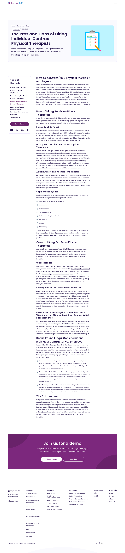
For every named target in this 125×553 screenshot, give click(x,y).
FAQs (111, 493)
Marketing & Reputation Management (32, 501)
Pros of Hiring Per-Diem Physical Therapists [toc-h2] (18, 97)
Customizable (52, 503)
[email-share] (11, 130)
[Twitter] (96, 543)
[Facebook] (99, 543)
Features (50, 490)
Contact (112, 502)
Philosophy (113, 496)
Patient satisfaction (43, 291)
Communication (30, 509)
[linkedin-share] (22, 130)
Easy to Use (51, 493)
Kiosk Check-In (30, 497)
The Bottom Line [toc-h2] (15, 118)
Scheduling (29, 536)
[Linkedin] (102, 543)
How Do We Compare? (54, 509)
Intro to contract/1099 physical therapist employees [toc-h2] (17, 90)
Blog (27, 26)
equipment (54, 235)
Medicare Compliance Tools (53, 497)
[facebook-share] (27, 130)
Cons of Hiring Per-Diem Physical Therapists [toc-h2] (18, 103)
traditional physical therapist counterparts (57, 274)
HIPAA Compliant (53, 500)
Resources (20, 26)
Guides (96, 496)
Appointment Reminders (33, 513)
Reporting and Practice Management (32, 524)
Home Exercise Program (33, 516)
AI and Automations (31, 493)
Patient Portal (30, 506)
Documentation (30, 533)
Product (29, 490)
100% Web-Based (53, 506)
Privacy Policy (13, 543)
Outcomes (29, 520)
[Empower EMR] (15, 2)
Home (13, 26)
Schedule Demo (13, 501)
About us (112, 499)
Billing (27, 529)
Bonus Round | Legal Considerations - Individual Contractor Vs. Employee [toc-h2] (19, 111)
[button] (115, 2)
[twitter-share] (17, 130)
